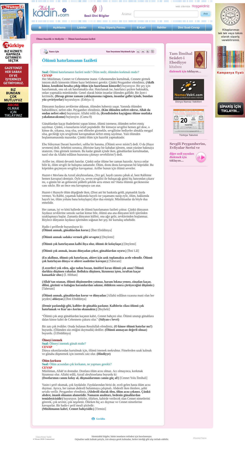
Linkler (81, 27)
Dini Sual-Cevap (189, 27)
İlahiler (161, 27)
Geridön (100, 418)
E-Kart (141, 27)
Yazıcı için (54, 51)
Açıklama (59, 27)
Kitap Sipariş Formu (111, 27)
